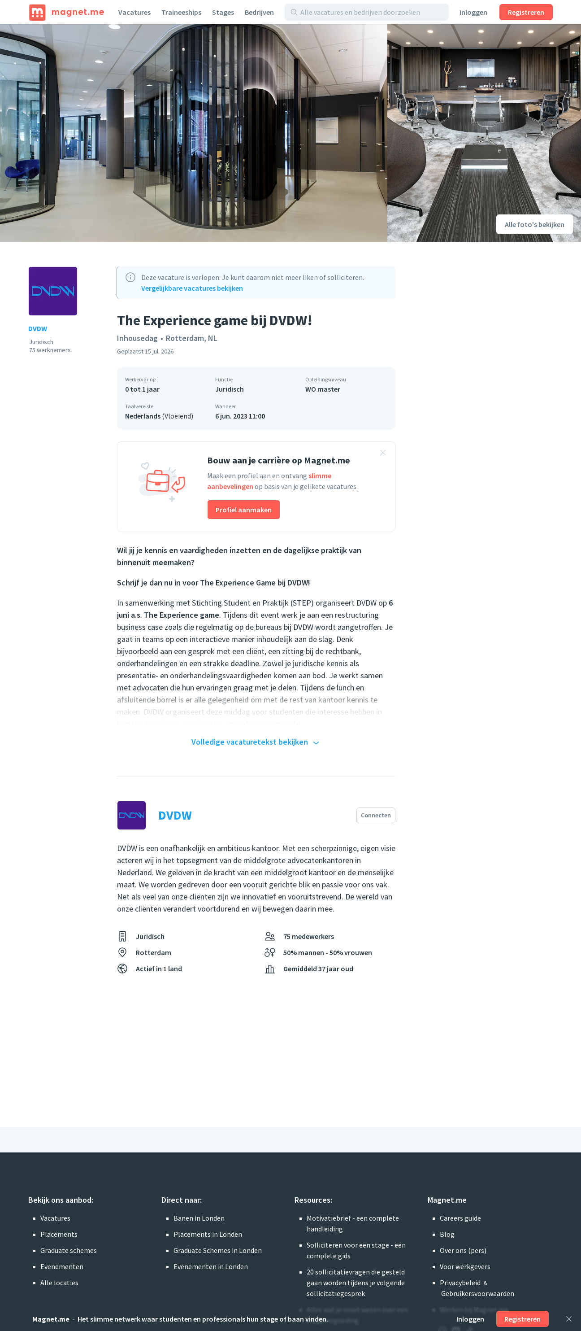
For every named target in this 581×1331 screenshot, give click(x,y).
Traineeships (181, 12)
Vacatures (134, 12)
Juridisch (229, 388)
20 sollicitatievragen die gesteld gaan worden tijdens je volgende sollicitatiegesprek (356, 1282)
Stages (223, 12)
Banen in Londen (199, 1217)
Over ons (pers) (463, 1250)
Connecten (376, 815)
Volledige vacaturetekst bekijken (256, 742)
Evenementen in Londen (210, 1266)
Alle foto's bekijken (534, 224)
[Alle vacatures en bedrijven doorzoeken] (371, 12)
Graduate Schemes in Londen (217, 1250)
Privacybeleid (460, 1282)
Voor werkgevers (465, 1266)
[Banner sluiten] (383, 454)
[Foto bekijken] (193, 133)
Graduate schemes (68, 1250)
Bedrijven (259, 12)
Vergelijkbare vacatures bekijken (192, 288)
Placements (59, 1234)
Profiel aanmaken (244, 509)
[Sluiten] (569, 1319)
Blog (447, 1234)
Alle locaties (59, 1282)
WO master (322, 388)
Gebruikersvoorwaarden (477, 1293)
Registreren (526, 12)
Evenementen (61, 1266)
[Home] (66, 12)
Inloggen (473, 12)
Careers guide (460, 1217)
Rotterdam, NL (191, 338)
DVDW (37, 328)
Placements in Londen (207, 1234)
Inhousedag (137, 338)
